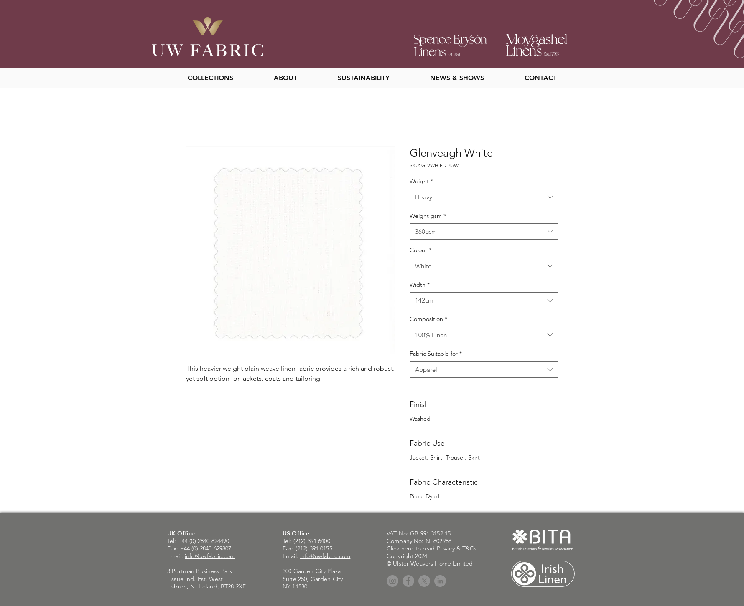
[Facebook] (408, 581)
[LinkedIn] (440, 581)
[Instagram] (392, 581)
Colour (420, 250)
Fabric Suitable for (436, 353)
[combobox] (484, 197)
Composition (428, 319)
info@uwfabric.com (210, 556)
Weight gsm (428, 216)
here (407, 548)
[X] (424, 581)
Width (420, 284)
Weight (421, 181)
